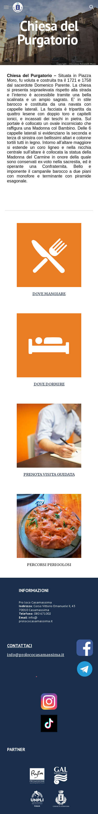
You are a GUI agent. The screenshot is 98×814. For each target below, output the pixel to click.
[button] (6, 7)
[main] (49, 33)
